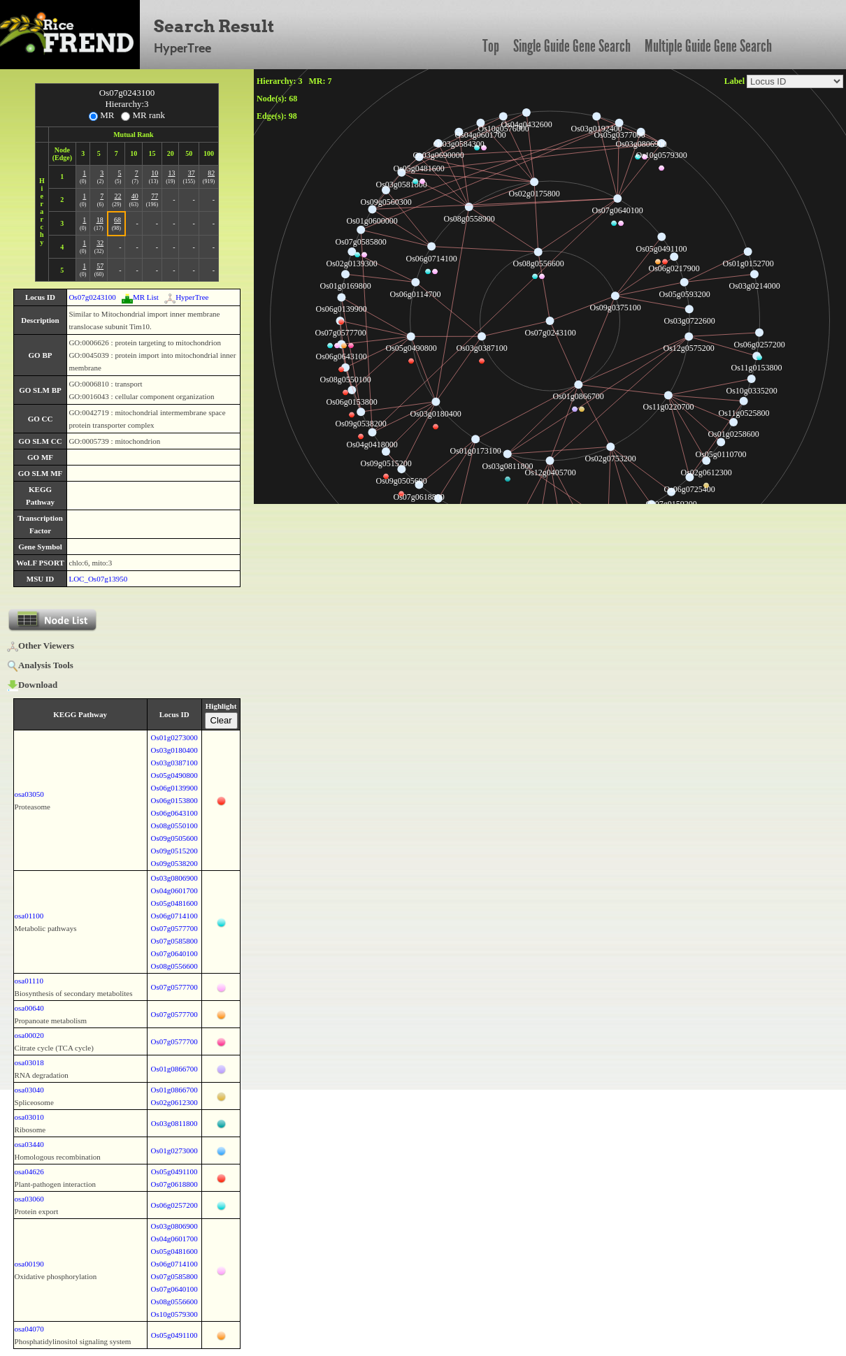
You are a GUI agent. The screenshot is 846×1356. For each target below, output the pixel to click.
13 (171, 173)
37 (191, 173)
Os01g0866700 (174, 1069)
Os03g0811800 (174, 1123)
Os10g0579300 (174, 1314)
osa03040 (29, 1089)
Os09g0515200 (174, 850)
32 (99, 243)
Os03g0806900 (174, 878)
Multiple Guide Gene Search (708, 46)
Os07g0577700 (174, 928)
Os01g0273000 (174, 737)
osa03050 (29, 794)
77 (154, 196)
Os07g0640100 (174, 953)
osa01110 (29, 980)
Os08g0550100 (174, 825)
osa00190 (29, 1264)
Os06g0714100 (174, 915)
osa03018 (29, 1062)
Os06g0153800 (174, 800)
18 (99, 220)
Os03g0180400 (174, 750)
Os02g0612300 (174, 1102)
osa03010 (29, 1117)
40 (134, 196)
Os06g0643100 (174, 813)
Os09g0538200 (174, 863)
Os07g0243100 (92, 297)
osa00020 (29, 1035)
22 (117, 196)
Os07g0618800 (174, 1184)
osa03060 (29, 1199)
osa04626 (29, 1171)
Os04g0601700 (174, 890)
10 (154, 173)
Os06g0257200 (174, 1205)
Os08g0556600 (174, 966)
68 (117, 220)
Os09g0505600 (174, 838)
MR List (140, 297)
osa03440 (29, 1144)
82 (211, 173)
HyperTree (186, 297)
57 (99, 266)
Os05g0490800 (174, 775)
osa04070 (29, 1329)
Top (490, 46)
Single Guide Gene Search (572, 46)
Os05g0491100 (174, 1171)
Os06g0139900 (174, 788)
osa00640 (29, 1008)
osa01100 (29, 915)
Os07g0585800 (174, 941)
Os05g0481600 (174, 903)
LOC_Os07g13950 (98, 579)
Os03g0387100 (174, 762)
